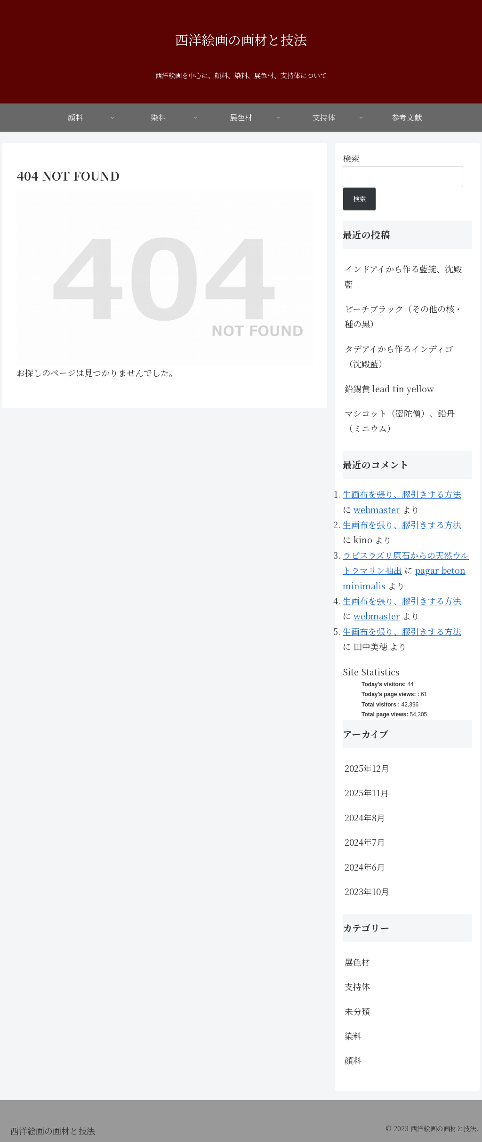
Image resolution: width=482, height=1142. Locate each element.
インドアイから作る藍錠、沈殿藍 (403, 276)
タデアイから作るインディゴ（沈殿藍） (399, 356)
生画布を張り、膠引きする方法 (402, 494)
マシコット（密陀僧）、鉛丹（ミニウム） (400, 420)
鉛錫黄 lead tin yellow (389, 388)
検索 (351, 158)
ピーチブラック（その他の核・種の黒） (404, 316)
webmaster (376, 509)
